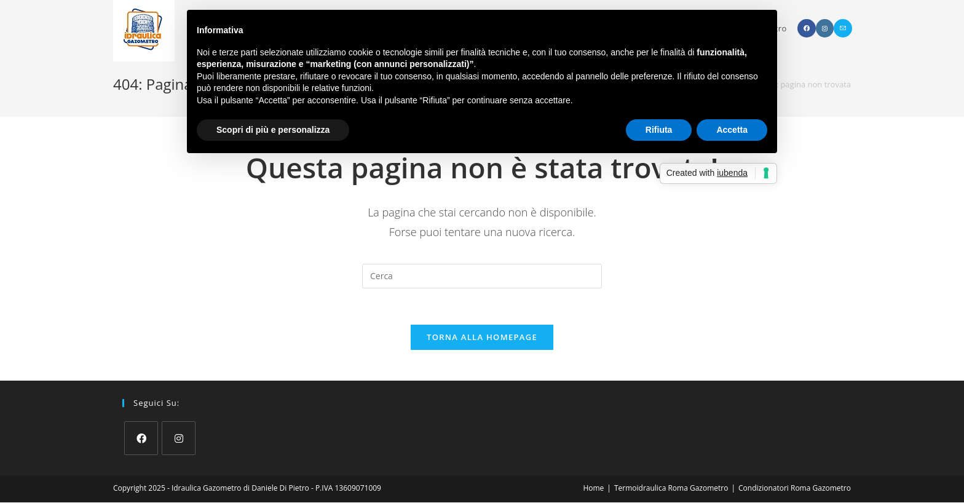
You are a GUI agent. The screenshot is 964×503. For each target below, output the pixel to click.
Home (593, 488)
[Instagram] (179, 439)
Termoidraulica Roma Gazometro (671, 488)
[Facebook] (141, 439)
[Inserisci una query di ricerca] (482, 276)
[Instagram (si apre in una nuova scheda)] (825, 28)
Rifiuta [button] (659, 130)
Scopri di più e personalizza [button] (273, 130)
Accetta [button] (732, 130)
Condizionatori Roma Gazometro (794, 488)
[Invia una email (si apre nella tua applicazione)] (843, 28)
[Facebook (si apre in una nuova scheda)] (806, 28)
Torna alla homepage (482, 337)
